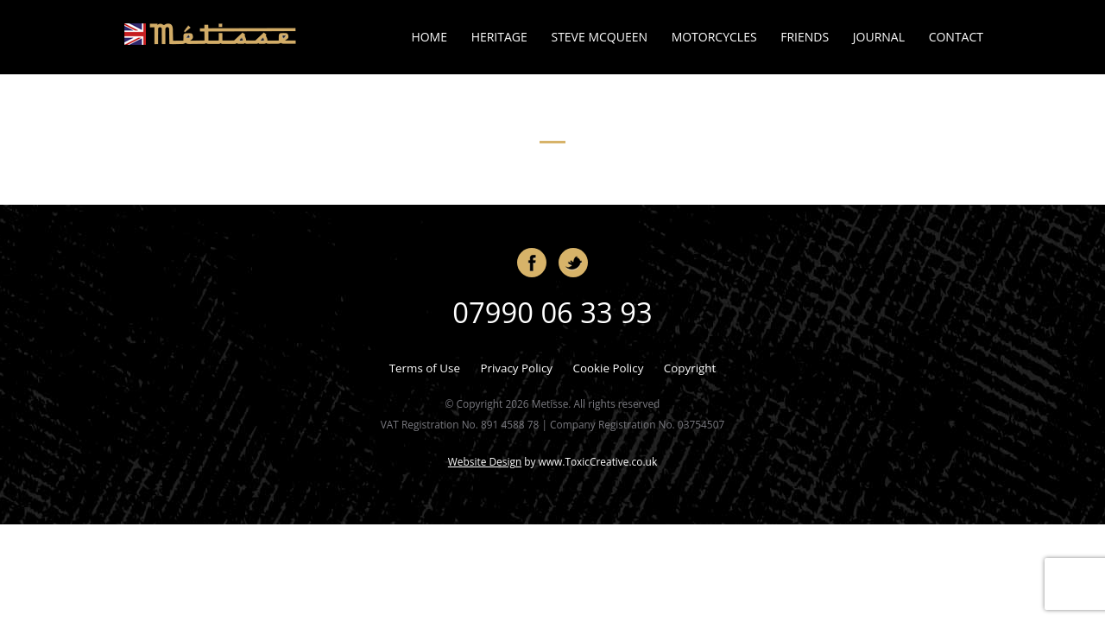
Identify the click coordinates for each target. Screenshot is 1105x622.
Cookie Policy (607, 368)
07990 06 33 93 (552, 312)
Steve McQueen (599, 37)
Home (429, 37)
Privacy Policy (516, 368)
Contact (956, 37)
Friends (804, 37)
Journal (879, 37)
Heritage (499, 37)
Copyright (690, 368)
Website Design (484, 461)
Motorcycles (714, 37)
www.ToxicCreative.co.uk (598, 461)
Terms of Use (424, 368)
